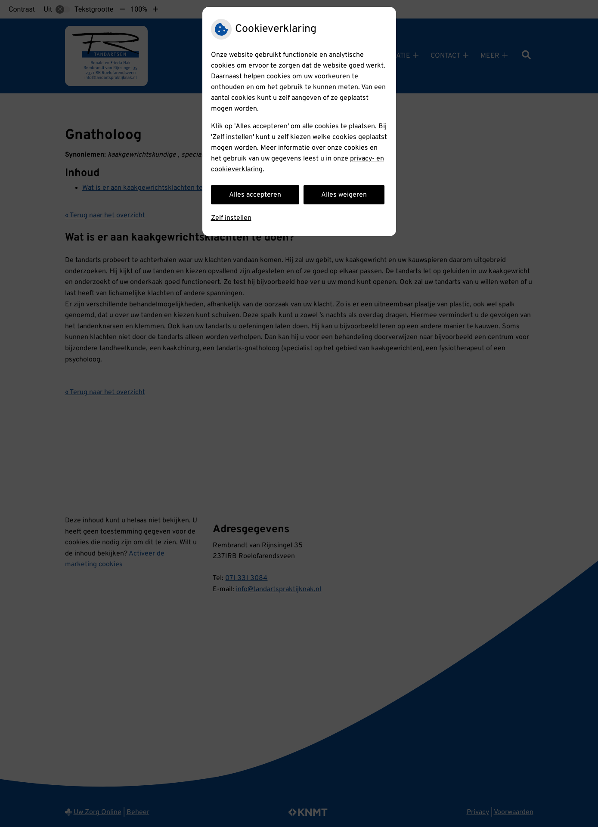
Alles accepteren (255, 195)
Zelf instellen (231, 218)
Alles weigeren (344, 195)
